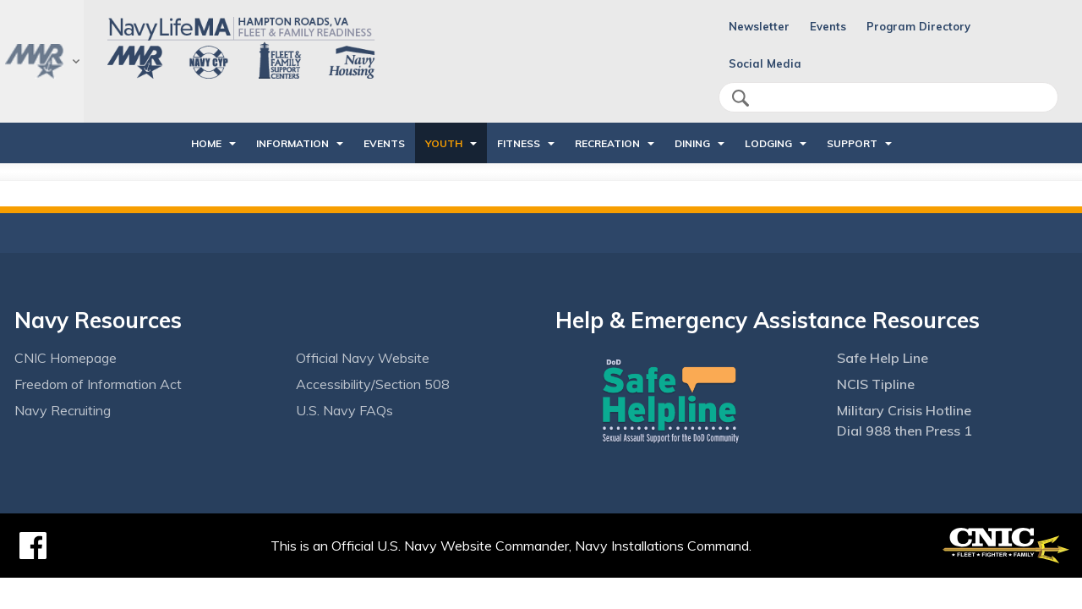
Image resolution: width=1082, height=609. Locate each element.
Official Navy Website (362, 357)
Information (292, 143)
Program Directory (918, 26)
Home (206, 143)
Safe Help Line (882, 357)
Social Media (765, 63)
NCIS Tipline (876, 384)
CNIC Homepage (65, 357)
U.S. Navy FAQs (344, 410)
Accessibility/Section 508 (373, 384)
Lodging (768, 143)
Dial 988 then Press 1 (904, 430)
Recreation (607, 143)
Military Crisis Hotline (904, 410)
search (740, 98)
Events (828, 26)
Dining (692, 143)
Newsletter (759, 26)
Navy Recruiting (62, 410)
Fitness (518, 143)
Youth (443, 143)
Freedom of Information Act (98, 384)
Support (852, 143)
